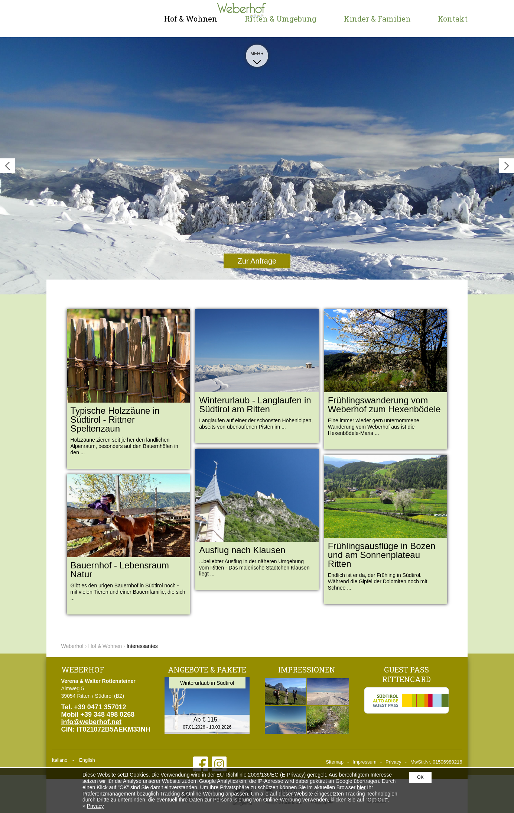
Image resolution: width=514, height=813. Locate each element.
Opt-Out (376, 800)
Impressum (364, 762)
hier (361, 787)
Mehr (257, 56)
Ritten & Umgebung (280, 18)
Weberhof (72, 646)
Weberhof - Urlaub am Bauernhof (91, 18)
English (87, 760)
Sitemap (335, 762)
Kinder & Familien (377, 18)
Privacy (393, 762)
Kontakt (453, 18)
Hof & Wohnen (190, 18)
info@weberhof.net (91, 722)
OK (420, 777)
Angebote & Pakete (207, 669)
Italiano (60, 760)
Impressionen (306, 669)
